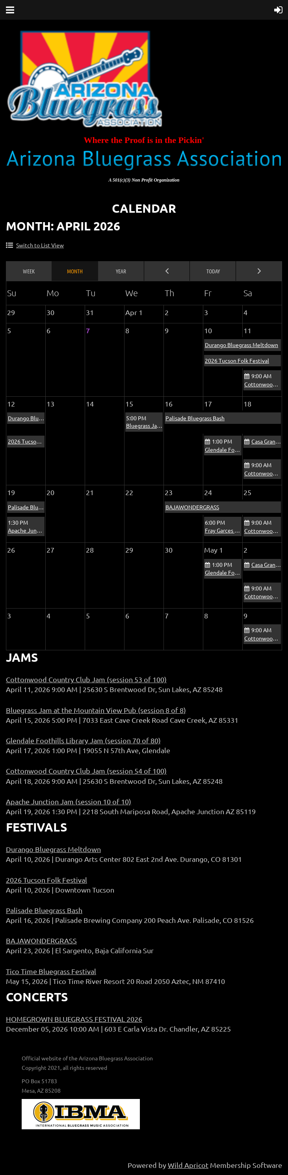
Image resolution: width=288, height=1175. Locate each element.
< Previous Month (167, 271)
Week (29, 271)
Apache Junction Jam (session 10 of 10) (68, 801)
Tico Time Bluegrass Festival (51, 971)
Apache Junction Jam (34, 530)
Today (213, 271)
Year (121, 271)
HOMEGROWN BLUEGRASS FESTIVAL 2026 (74, 1019)
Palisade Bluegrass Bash (195, 417)
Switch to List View (40, 245)
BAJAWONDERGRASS (192, 506)
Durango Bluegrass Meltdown (241, 344)
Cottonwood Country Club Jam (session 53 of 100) (86, 679)
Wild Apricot (188, 1165)
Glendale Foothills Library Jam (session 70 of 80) (83, 740)
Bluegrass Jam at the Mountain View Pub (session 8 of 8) (96, 710)
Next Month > (259, 271)
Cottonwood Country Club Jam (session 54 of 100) (86, 771)
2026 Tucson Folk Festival (237, 360)
